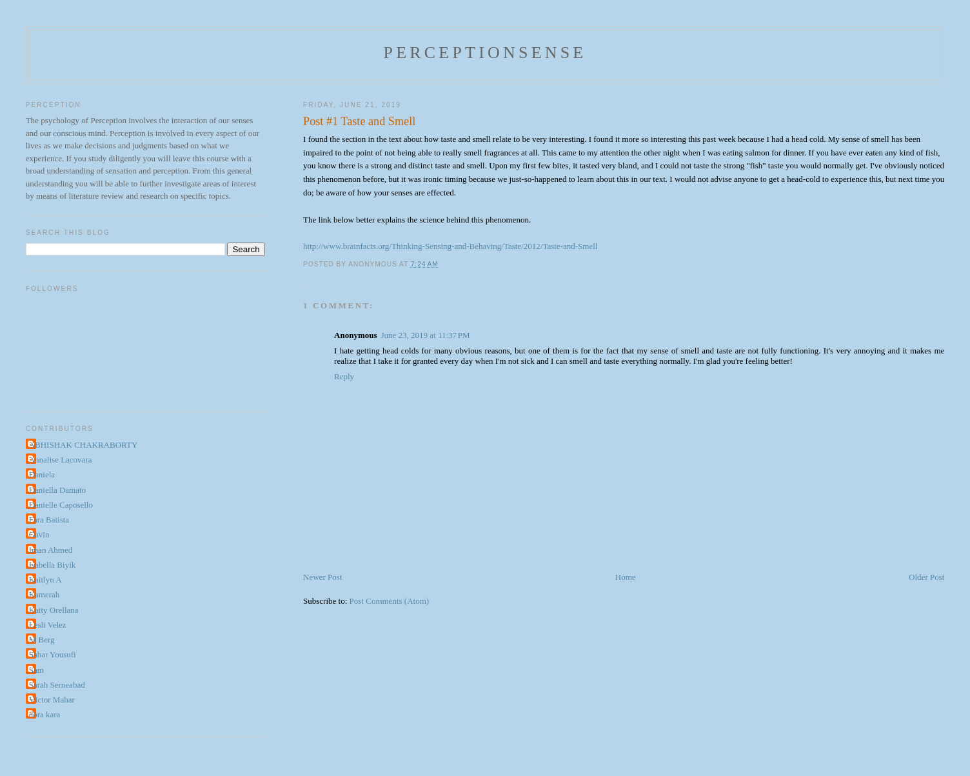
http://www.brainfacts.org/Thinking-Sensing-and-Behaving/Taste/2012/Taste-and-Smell (450, 246)
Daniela (42, 474)
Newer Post (322, 577)
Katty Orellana (54, 610)
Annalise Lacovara (60, 459)
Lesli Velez (47, 625)
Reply (344, 376)
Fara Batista (49, 519)
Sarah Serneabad (57, 685)
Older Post (926, 577)
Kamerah (44, 594)
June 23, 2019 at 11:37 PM (425, 335)
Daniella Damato (57, 490)
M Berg (42, 639)
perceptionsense (485, 52)
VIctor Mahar (52, 699)
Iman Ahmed (51, 550)
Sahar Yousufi (52, 654)
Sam (36, 670)
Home (625, 577)
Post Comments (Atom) (390, 601)
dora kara (45, 714)
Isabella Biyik (52, 565)
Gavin (39, 534)
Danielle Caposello (61, 505)
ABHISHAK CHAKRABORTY (83, 445)
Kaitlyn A (45, 579)
